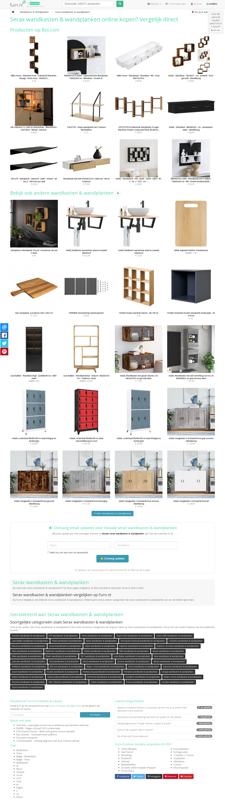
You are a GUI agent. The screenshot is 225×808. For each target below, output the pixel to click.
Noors (19, 768)
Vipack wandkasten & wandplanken (27, 687)
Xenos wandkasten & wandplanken (143, 666)
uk (17, 793)
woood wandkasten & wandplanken (65, 646)
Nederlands (22, 750)
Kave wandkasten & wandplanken (169, 656)
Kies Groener (22, 734)
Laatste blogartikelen (129, 701)
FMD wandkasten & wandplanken (134, 651)
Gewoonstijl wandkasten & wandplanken (65, 677)
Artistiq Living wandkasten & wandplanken (101, 671)
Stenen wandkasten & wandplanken (168, 651)
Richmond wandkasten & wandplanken (104, 677)
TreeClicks (21, 725)
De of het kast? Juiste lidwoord (164, 736)
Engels (19, 787)
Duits (19, 781)
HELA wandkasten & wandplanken (27, 651)
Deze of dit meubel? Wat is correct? (164, 729)
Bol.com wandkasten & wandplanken (66, 666)
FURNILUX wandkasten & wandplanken (29, 666)
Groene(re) (35, 3)
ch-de (19, 775)
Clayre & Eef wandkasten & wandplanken (134, 635)
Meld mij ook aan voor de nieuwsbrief (67, 552)
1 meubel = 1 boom (183, 755)
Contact (177, 764)
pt (17, 784)
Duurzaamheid (180, 748)
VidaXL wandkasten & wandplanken (99, 651)
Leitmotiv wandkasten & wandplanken (28, 661)
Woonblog (126, 755)
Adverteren (178, 761)
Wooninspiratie (181, 767)
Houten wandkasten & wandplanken (63, 671)
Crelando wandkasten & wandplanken (185, 641)
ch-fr (18, 778)
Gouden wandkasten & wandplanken (178, 682)
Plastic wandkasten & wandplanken (61, 656)
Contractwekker (24, 740)
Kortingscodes (180, 752)
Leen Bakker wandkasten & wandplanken (30, 641)
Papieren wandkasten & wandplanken (136, 646)
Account (196, 3)
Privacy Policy (127, 770)
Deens (19, 797)
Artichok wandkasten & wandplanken (28, 682)
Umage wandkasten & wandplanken (177, 671)
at (17, 765)
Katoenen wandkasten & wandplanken (180, 666)
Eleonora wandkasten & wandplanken (28, 646)
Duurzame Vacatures (27, 737)
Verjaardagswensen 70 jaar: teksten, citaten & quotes (164, 723)
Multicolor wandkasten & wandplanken (63, 651)
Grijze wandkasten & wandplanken (100, 646)
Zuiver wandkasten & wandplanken (27, 671)
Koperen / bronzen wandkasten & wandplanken (178, 646)
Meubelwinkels (128, 764)
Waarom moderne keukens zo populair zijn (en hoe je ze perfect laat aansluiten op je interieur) (164, 709)
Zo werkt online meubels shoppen (138, 767)
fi (17, 790)
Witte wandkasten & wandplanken (27, 656)
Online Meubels (129, 748)
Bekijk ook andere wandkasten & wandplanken (65, 193)
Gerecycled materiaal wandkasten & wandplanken (143, 641)
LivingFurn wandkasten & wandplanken (143, 677)
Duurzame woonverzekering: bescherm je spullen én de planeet (164, 717)
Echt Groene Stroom (26, 731)
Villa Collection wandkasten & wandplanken (68, 682)
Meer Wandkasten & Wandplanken (112, 513)
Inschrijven (95, 714)
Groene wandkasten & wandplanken (134, 661)
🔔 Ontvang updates (112, 558)
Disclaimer (126, 758)
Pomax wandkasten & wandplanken (142, 682)
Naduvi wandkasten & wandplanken (27, 677)
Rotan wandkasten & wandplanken (101, 641)
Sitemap (125, 761)
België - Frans (23, 759)
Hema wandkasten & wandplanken (97, 635)
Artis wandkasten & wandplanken (64, 661)
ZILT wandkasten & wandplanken (95, 656)
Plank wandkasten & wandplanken (67, 641)
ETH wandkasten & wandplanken (63, 635)
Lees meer (215, 30)
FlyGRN (19, 728)
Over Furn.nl (127, 752)
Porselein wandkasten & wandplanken (141, 671)
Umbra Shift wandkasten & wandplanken (174, 635)
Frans (19, 753)
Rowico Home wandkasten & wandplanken (183, 677)
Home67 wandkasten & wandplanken (28, 635)
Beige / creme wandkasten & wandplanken (105, 666)
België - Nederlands (26, 756)
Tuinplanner (179, 758)
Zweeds (20, 772)
